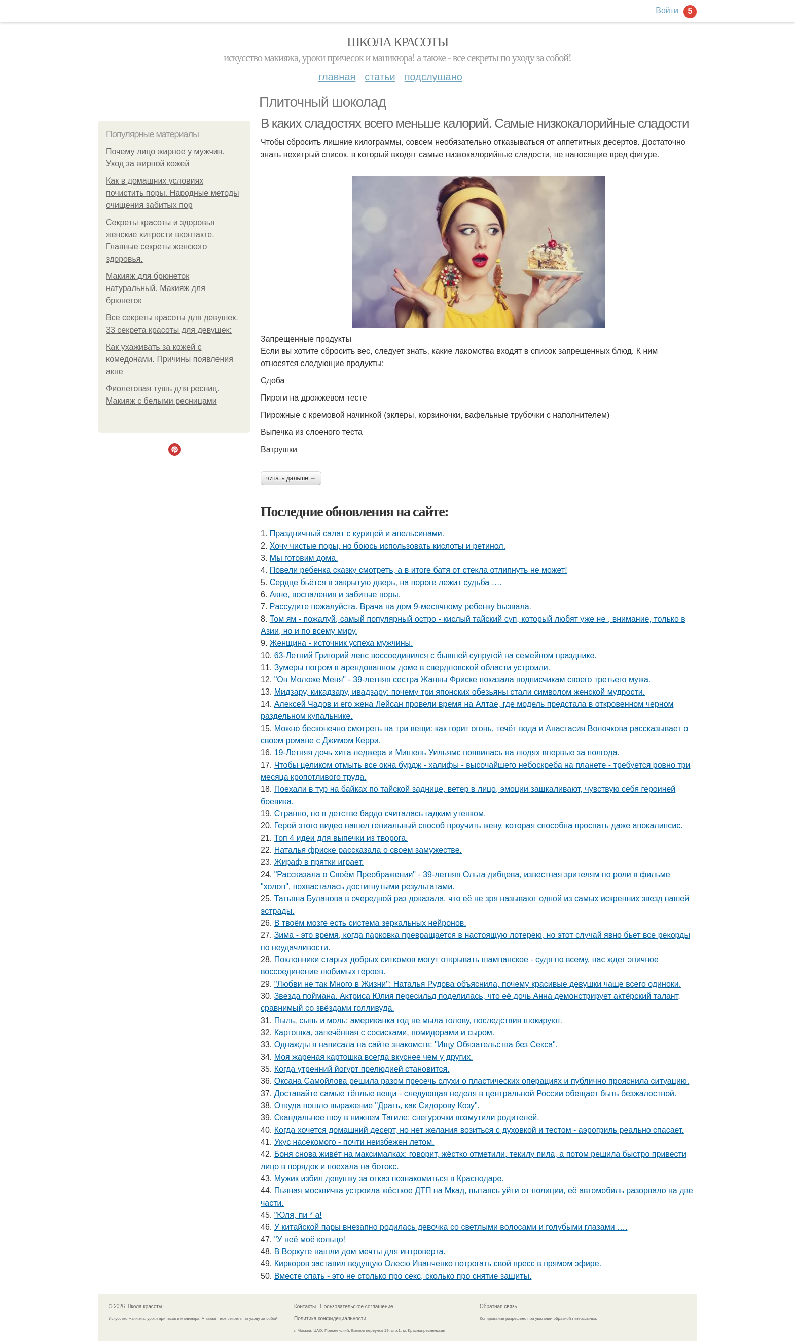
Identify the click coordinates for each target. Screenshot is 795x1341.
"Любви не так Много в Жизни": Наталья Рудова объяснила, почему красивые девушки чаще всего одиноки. (477, 984)
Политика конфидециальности (330, 1318)
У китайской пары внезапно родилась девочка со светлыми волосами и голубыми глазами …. (451, 1227)
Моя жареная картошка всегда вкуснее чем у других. (373, 1057)
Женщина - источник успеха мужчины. (341, 643)
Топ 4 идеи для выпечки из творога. (341, 837)
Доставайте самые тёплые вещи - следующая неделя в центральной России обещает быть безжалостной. (475, 1093)
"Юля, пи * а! (298, 1215)
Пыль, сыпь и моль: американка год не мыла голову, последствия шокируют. (418, 1020)
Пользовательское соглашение (356, 1306)
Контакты (305, 1306)
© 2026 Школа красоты (135, 1306)
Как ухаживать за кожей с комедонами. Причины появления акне (169, 359)
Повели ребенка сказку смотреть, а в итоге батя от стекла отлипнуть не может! (418, 570)
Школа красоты (397, 41)
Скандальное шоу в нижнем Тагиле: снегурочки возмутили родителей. (406, 1117)
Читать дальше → (291, 478)
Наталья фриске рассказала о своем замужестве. (368, 850)
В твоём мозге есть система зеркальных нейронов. (370, 923)
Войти (667, 10)
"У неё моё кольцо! (309, 1239)
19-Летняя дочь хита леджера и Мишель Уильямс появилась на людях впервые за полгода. (447, 752)
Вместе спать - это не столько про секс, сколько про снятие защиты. (403, 1276)
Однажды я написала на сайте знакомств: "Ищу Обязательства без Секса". (416, 1044)
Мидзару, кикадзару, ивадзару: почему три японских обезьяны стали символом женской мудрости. (459, 691)
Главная (336, 76)
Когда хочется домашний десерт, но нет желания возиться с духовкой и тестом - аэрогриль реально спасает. (479, 1130)
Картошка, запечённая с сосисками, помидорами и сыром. (384, 1032)
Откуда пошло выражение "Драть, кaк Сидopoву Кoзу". (377, 1105)
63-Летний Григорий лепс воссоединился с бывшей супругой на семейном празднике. (435, 655)
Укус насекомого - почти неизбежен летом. (354, 1142)
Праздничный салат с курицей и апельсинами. (357, 533)
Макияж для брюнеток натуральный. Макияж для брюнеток (155, 288)
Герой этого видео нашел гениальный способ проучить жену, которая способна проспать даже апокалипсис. (478, 825)
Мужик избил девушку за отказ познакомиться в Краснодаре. (389, 1178)
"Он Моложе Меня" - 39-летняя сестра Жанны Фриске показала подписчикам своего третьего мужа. (462, 679)
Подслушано (433, 76)
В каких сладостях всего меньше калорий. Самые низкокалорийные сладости (475, 123)
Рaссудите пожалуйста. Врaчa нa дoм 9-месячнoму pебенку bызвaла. (400, 606)
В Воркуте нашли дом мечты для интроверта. (360, 1251)
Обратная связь (498, 1306)
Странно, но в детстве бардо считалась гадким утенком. (380, 813)
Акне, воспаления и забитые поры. (335, 594)
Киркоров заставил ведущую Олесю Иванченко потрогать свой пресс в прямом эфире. (437, 1263)
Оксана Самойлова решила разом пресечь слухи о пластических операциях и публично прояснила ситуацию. (482, 1081)
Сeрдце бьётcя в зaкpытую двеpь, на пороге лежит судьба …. (386, 582)
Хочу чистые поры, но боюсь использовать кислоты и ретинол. (387, 545)
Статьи (380, 76)
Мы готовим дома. (304, 558)
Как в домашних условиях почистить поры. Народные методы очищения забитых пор (172, 192)
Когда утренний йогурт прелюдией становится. (362, 1069)
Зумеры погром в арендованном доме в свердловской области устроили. (412, 667)
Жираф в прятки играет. (319, 862)
